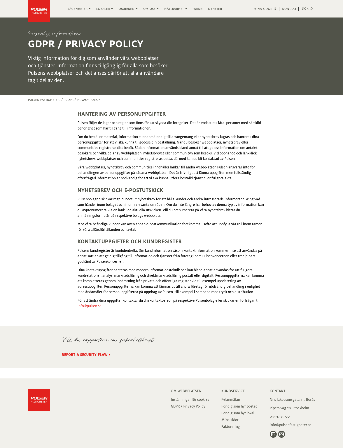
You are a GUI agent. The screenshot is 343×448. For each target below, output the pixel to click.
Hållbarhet (174, 8)
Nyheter (215, 8)
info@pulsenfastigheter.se (290, 425)
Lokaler (103, 8)
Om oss (149, 8)
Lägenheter (78, 8)
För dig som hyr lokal (237, 413)
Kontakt (289, 8)
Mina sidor (263, 8)
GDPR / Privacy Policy (188, 406)
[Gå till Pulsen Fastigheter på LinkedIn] (273, 434)
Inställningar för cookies (190, 400)
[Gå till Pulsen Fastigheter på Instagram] (281, 434)
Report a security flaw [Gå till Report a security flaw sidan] (84, 355)
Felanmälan (230, 400)
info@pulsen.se (89, 306)
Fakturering (230, 427)
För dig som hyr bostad (239, 406)
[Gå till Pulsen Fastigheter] (39, 413)
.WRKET (198, 8)
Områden (127, 8)
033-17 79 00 (280, 416)
